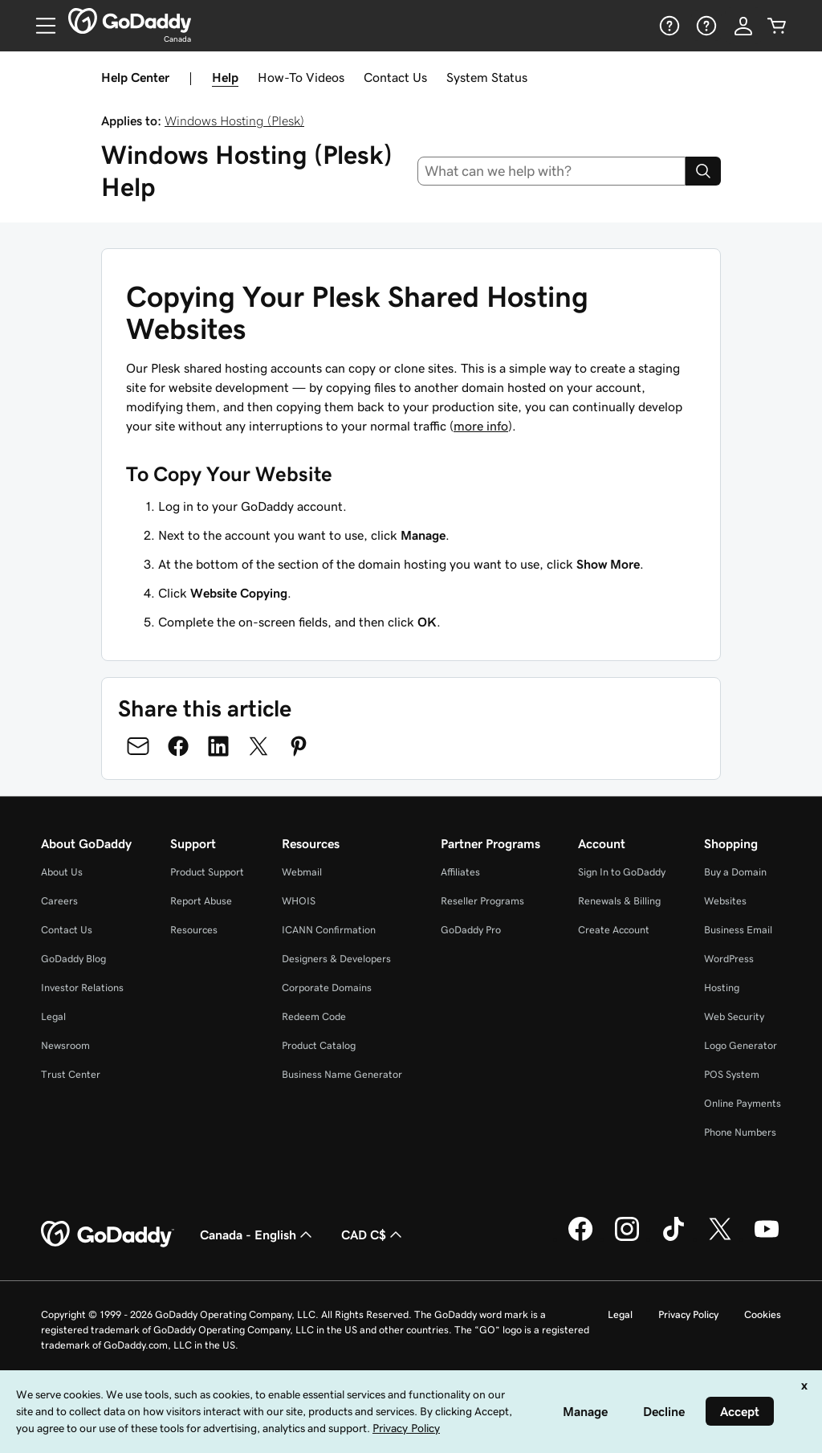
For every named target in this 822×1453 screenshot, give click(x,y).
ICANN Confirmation (329, 929)
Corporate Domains (327, 987)
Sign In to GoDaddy (621, 872)
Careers (59, 901)
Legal (53, 1016)
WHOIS (298, 901)
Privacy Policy (688, 1314)
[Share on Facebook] (178, 746)
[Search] (703, 171)
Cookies (762, 1314)
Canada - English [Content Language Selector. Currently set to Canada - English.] (257, 1234)
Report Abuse (201, 901)
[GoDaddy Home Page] (107, 1234)
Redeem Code (314, 1016)
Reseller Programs (482, 901)
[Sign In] (743, 25)
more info (481, 425)
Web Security (734, 1016)
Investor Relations (82, 987)
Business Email (738, 929)
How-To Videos (301, 77)
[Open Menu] (39, 25)
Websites (725, 901)
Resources (194, 929)
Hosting (721, 987)
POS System (731, 1074)
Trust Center (70, 1074)
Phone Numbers (740, 1132)
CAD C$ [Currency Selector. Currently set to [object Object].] (373, 1234)
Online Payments (742, 1103)
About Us (62, 872)
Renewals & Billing (619, 901)
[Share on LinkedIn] (218, 746)
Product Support (207, 872)
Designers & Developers (336, 958)
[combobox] (552, 171)
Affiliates (460, 872)
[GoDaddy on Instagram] (626, 1238)
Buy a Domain (735, 872)
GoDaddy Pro (471, 929)
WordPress (729, 958)
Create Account (613, 929)
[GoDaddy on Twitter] (720, 1238)
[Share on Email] (138, 746)
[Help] (668, 25)
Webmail (302, 872)
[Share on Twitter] (258, 746)
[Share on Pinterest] (299, 746)
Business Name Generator (342, 1074)
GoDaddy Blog (73, 958)
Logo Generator (740, 1045)
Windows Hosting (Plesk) (234, 120)
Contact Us (395, 77)
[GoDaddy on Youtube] (766, 1238)
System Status (486, 77)
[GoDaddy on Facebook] (580, 1238)
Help (225, 77)
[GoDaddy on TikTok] (673, 1238)
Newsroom (65, 1045)
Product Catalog (319, 1045)
